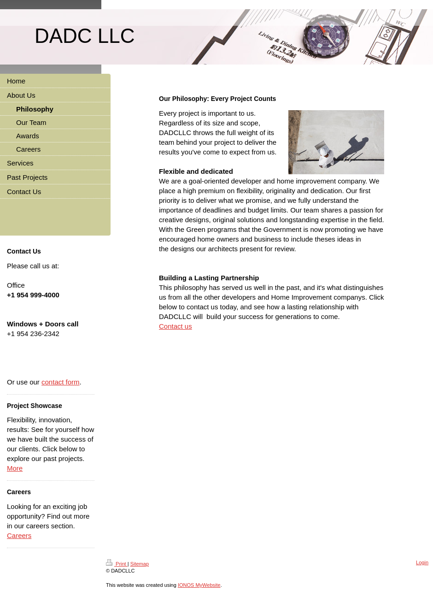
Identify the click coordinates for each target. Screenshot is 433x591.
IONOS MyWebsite (199, 585)
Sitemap (139, 564)
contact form (60, 382)
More (15, 468)
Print (117, 564)
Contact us (175, 326)
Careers (19, 535)
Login (422, 562)
